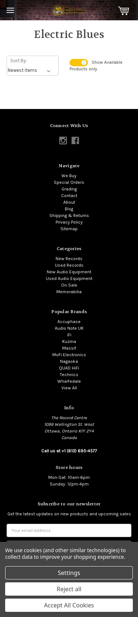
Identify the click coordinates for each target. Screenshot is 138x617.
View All (69, 387)
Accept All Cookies (69, 605)
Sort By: (18, 60)
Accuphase (69, 321)
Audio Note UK (69, 328)
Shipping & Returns (69, 215)
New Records (69, 258)
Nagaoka (69, 361)
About (69, 202)
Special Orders (69, 182)
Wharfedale (69, 381)
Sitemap (69, 228)
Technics (69, 374)
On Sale (69, 285)
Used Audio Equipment (69, 278)
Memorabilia (69, 291)
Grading (69, 189)
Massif (69, 348)
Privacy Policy (69, 222)
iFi (69, 334)
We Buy (69, 175)
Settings (69, 573)
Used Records (69, 265)
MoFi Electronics (69, 354)
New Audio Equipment (69, 271)
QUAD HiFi (69, 368)
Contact (69, 195)
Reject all (69, 589)
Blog (69, 208)
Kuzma (69, 341)
